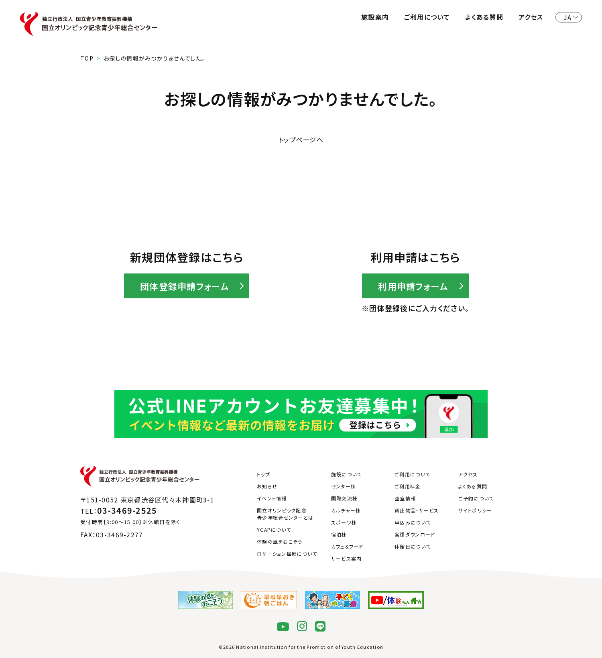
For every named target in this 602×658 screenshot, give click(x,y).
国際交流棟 (344, 498)
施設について (346, 474)
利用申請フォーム (413, 285)
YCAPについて (274, 529)
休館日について (413, 546)
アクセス (531, 17)
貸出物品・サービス (417, 510)
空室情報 (405, 498)
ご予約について (476, 498)
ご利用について (427, 17)
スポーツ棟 (344, 522)
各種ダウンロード (415, 534)
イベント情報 (272, 498)
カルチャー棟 (346, 510)
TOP (87, 58)
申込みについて (413, 522)
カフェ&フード (347, 546)
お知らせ (267, 486)
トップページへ (301, 139)
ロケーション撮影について (287, 553)
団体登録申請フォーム (184, 285)
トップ (263, 474)
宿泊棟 (339, 534)
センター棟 (343, 486)
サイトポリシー (475, 510)
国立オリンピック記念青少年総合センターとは (285, 514)
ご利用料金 (408, 486)
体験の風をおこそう (280, 541)
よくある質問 (484, 17)
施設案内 (375, 17)
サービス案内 (346, 558)
